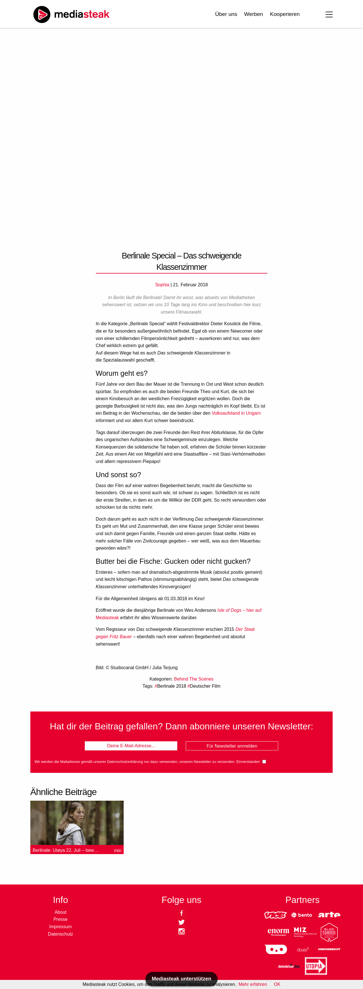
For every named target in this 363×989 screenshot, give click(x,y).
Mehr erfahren (253, 984)
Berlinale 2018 (171, 686)
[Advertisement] (181, 82)
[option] (77, 828)
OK (277, 984)
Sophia (162, 284)
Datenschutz (60, 934)
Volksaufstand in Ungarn (236, 413)
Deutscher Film (205, 686)
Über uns (226, 14)
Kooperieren (285, 14)
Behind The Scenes (193, 679)
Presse (60, 919)
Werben (253, 14)
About (60, 912)
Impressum (60, 926)
